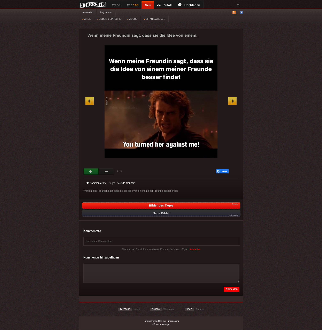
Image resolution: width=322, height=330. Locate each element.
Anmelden (87, 12)
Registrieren (106, 12)
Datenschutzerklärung (155, 321)
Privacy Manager (161, 324)
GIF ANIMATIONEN (154, 19)
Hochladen (189, 5)
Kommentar (96, 183)
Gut (91, 171)
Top (132, 5)
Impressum (173, 321)
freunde (121, 183)
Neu (148, 5)
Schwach (106, 171)
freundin (130, 183)
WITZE (86, 19)
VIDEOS (132, 19)
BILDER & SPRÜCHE (109, 19)
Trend (116, 5)
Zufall (164, 5)
